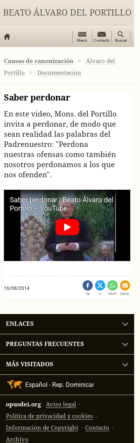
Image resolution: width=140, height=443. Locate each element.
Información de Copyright (42, 427)
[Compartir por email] (125, 288)
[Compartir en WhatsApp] (112, 288)
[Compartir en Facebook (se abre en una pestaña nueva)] (87, 288)
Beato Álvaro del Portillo (67, 13)
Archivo (17, 439)
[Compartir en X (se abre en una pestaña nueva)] (100, 288)
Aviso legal (61, 404)
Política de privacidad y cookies (49, 416)
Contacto (97, 427)
